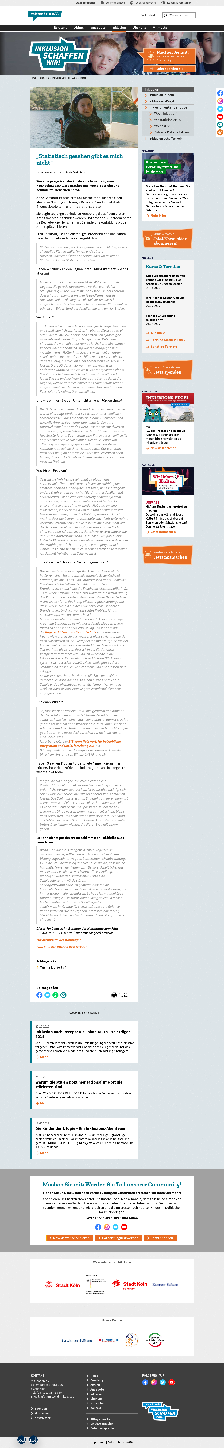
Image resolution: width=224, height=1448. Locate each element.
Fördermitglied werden (120, 1238)
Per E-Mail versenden (63, 995)
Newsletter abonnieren (71, 1238)
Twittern (47, 995)
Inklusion (44, 78)
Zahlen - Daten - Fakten (171, 132)
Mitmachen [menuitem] (161, 27)
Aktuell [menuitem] (79, 27)
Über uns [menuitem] (139, 27)
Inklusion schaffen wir (165, 138)
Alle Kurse (158, 333)
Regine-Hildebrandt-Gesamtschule (70, 632)
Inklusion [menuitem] (119, 27)
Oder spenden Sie (170, 68)
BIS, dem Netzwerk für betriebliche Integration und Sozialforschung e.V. (80, 743)
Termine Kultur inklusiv (168, 340)
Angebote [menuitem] (98, 27)
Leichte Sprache (115, 3)
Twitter (116, 1227)
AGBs (129, 1442)
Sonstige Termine (164, 347)
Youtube (125, 1227)
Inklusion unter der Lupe (64, 78)
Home (33, 78)
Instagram (108, 1227)
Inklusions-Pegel (161, 101)
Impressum (98, 1442)
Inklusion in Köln (161, 95)
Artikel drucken (123, 995)
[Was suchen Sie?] (179, 15)
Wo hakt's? (162, 126)
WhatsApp (55, 995)
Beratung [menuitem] (61, 27)
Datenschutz (116, 1442)
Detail (83, 78)
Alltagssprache (85, 3)
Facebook (99, 1227)
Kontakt (150, 15)
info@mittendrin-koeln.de (57, 1397)
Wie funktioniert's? (167, 119)
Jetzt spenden (162, 1238)
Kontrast (179, 3)
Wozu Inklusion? (166, 113)
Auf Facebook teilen (39, 995)
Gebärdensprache (146, 3)
